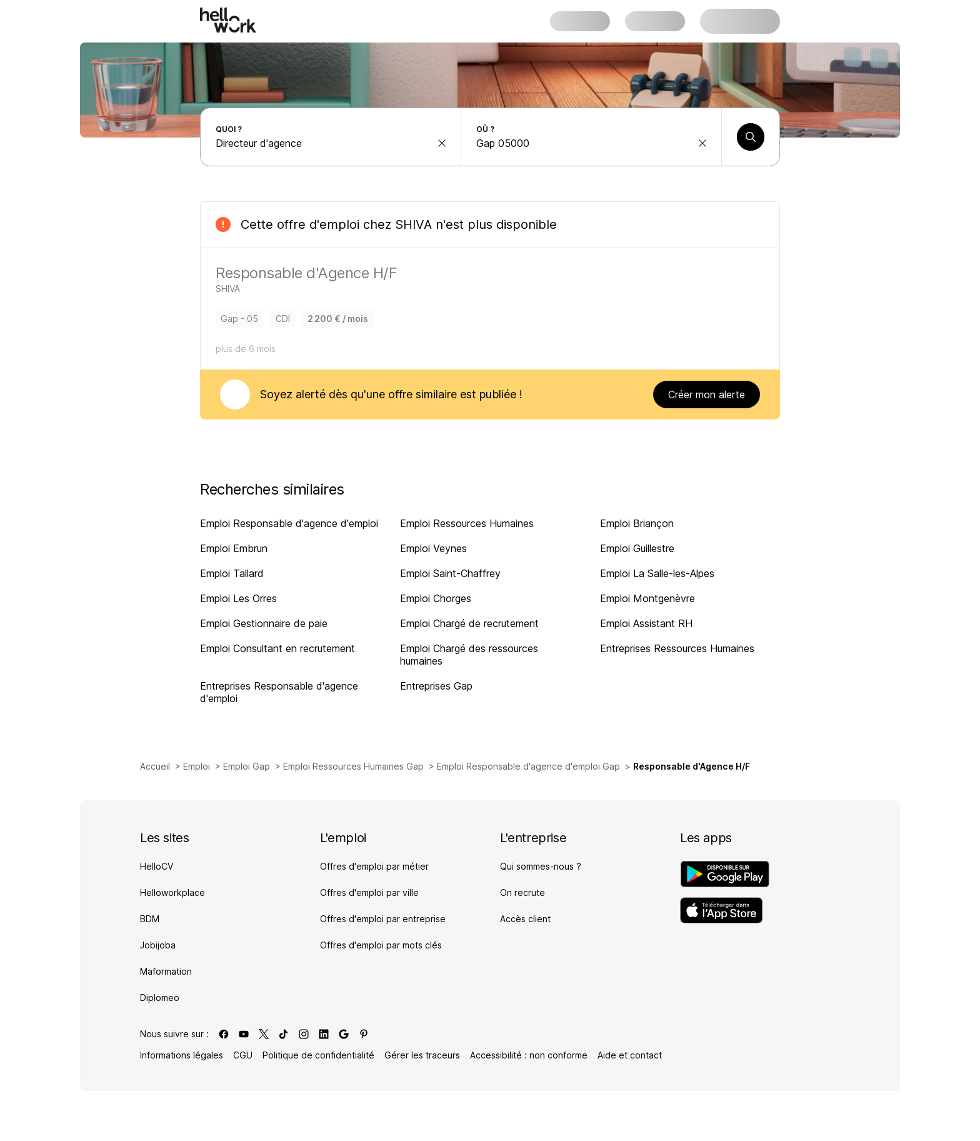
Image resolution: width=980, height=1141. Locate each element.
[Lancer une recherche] (750, 137)
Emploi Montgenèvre (647, 598)
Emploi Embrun (234, 548)
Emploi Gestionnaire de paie (264, 623)
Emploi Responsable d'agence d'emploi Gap (528, 766)
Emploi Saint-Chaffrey (450, 573)
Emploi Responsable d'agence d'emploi (289, 523)
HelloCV (156, 866)
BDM (149, 918)
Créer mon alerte (706, 394)
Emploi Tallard (232, 573)
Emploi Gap (246, 766)
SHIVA (413, 224)
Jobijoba (158, 945)
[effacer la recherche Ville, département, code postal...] (702, 143)
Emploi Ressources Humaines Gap (353, 766)
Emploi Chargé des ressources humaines (469, 654)
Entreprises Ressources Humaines (677, 648)
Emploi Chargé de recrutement (469, 623)
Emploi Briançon (637, 523)
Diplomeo (159, 997)
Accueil (155, 766)
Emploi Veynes (433, 548)
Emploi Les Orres (238, 598)
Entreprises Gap (436, 686)
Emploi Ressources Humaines (467, 523)
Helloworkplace (172, 892)
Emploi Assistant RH (646, 623)
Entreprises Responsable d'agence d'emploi (279, 692)
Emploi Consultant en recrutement (277, 648)
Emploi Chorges (435, 598)
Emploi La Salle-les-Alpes (657, 573)
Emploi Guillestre (637, 548)
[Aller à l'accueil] (228, 20)
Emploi (196, 766)
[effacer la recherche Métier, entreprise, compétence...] (442, 143)
